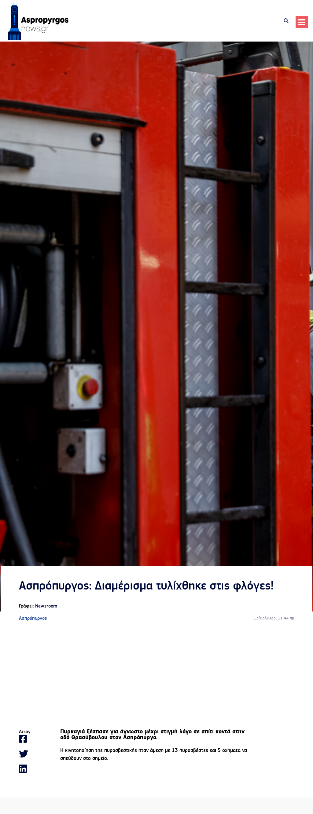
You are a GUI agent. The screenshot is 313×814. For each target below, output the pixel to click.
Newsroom (46, 606)
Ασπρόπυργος (33, 618)
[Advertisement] (156, 675)
